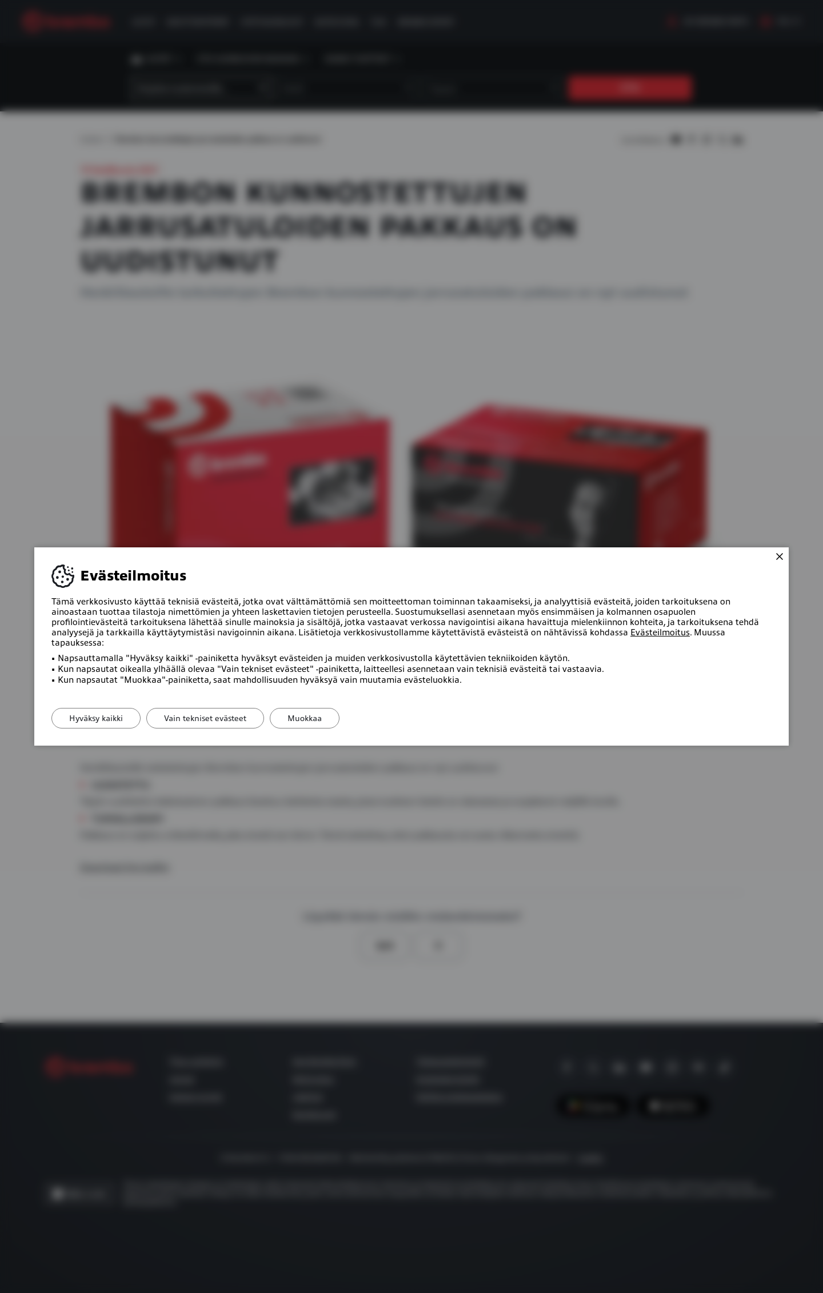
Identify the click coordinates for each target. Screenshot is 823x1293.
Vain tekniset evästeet (205, 718)
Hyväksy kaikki (96, 718)
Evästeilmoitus (660, 632)
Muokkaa (304, 718)
